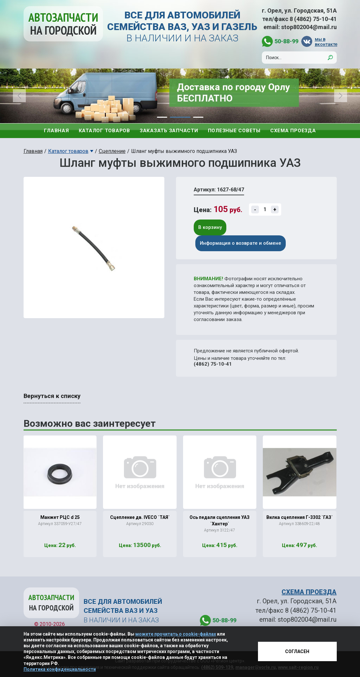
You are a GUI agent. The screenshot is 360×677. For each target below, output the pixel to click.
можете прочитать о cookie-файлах (175, 634)
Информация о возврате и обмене (240, 243)
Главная (56, 131)
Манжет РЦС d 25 (60, 517)
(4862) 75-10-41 (213, 364)
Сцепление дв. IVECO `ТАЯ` (140, 517)
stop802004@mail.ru (309, 27)
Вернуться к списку (52, 396)
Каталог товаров (104, 131)
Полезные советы (234, 131)
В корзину (210, 227)
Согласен (297, 651)
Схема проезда (293, 131)
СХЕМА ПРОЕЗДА (309, 592)
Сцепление (112, 151)
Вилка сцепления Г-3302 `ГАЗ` (299, 517)
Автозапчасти (63, 24)
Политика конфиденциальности (60, 669)
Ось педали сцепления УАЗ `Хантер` (220, 520)
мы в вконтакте (326, 42)
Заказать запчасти (169, 131)
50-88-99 (286, 41)
